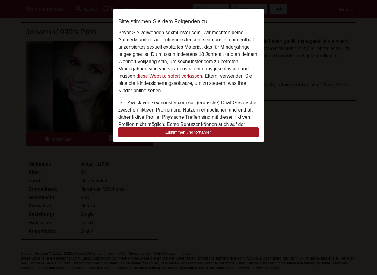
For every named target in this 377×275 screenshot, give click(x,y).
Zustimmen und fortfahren (188, 132)
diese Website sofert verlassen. (169, 76)
